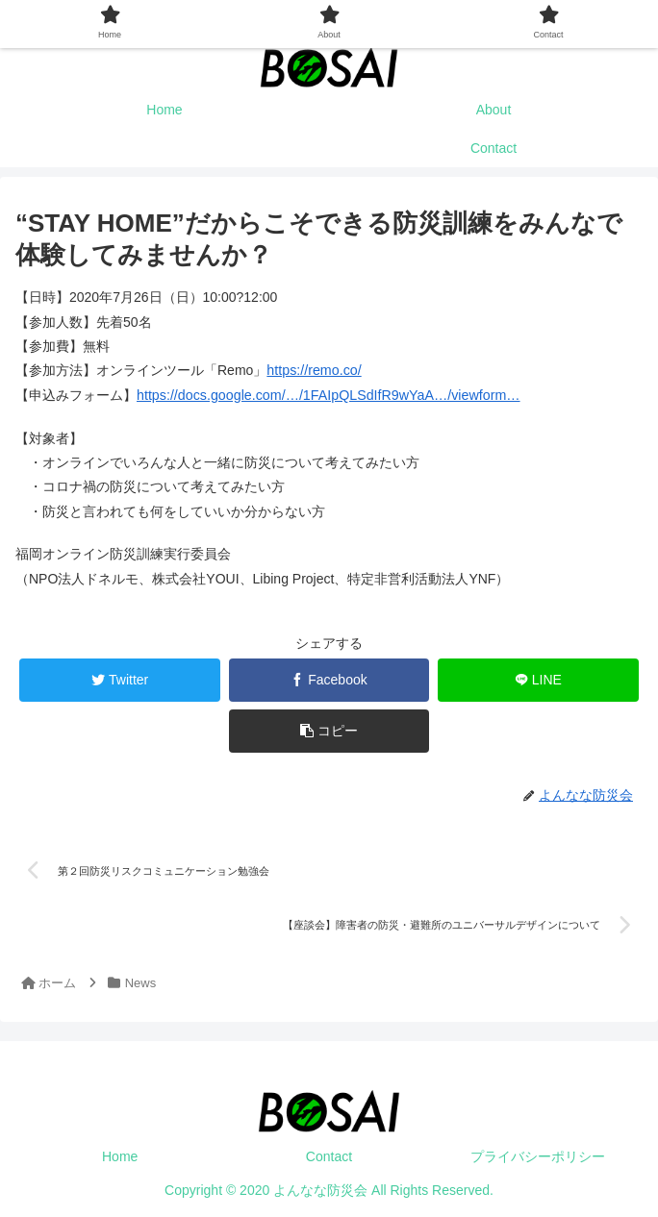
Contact (329, 1154)
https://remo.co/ (312, 370)
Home (120, 1154)
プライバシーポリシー (537, 1154)
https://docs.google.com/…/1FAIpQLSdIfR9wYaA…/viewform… (325, 394)
